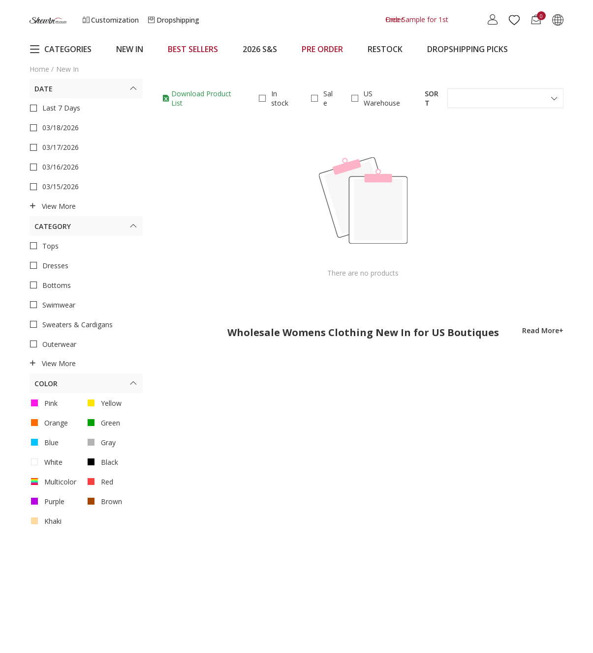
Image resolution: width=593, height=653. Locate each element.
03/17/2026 (54, 147)
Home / (42, 69)
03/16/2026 (54, 167)
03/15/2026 (54, 187)
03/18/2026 (54, 128)
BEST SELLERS (193, 49)
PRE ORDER (322, 49)
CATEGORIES (61, 49)
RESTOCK (385, 49)
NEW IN (129, 49)
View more (53, 206)
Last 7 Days (55, 108)
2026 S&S (260, 49)
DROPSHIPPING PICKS (467, 49)
